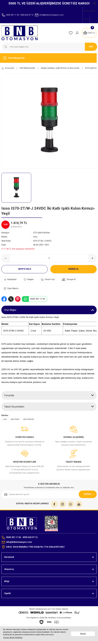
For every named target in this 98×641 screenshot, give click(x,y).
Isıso (35, 237)
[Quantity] (49, 258)
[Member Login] (77, 33)
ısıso (5, 419)
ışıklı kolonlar (28, 419)
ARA (91, 46)
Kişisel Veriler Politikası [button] (13, 637)
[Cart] (89, 33)
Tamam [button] (83, 634)
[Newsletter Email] (49, 494)
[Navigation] (49, 58)
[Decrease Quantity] (6, 258)
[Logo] (21, 33)
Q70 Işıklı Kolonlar (41, 232)
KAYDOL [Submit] (89, 494)
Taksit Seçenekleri (14, 406)
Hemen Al (73, 269)
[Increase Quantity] (92, 258)
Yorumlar (9, 395)
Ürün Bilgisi (10, 309)
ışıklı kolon (15, 419)
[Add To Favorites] (29, 279)
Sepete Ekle (24, 269)
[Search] (49, 47)
